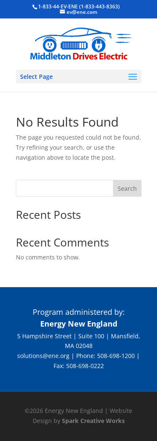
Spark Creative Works (93, 421)
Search (127, 188)
